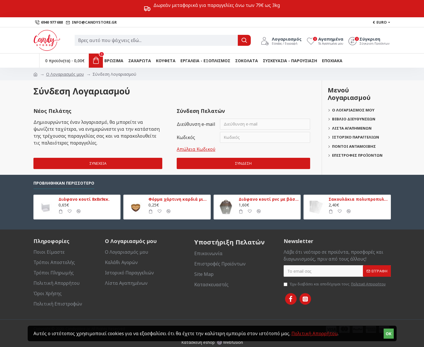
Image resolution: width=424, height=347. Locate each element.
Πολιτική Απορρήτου (314, 333)
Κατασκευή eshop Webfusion (212, 342)
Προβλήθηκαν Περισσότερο (63, 183)
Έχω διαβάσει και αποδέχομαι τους (335, 284)
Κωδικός (186, 137)
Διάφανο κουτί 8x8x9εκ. (84, 199)
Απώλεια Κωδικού (196, 149)
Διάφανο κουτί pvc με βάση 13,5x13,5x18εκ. (269, 199)
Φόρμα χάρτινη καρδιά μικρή (178, 199)
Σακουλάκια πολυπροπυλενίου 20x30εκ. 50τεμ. (359, 199)
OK (388, 333)
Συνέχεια (97, 163)
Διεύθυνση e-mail (196, 124)
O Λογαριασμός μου (65, 74)
